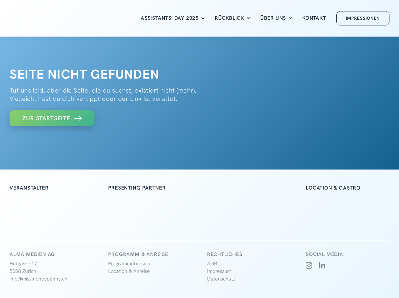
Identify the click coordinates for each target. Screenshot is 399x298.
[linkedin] (322, 265)
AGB (212, 263)
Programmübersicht (130, 263)
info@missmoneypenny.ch (38, 278)
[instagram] (309, 265)
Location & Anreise (129, 271)
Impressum (219, 271)
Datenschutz (221, 278)
